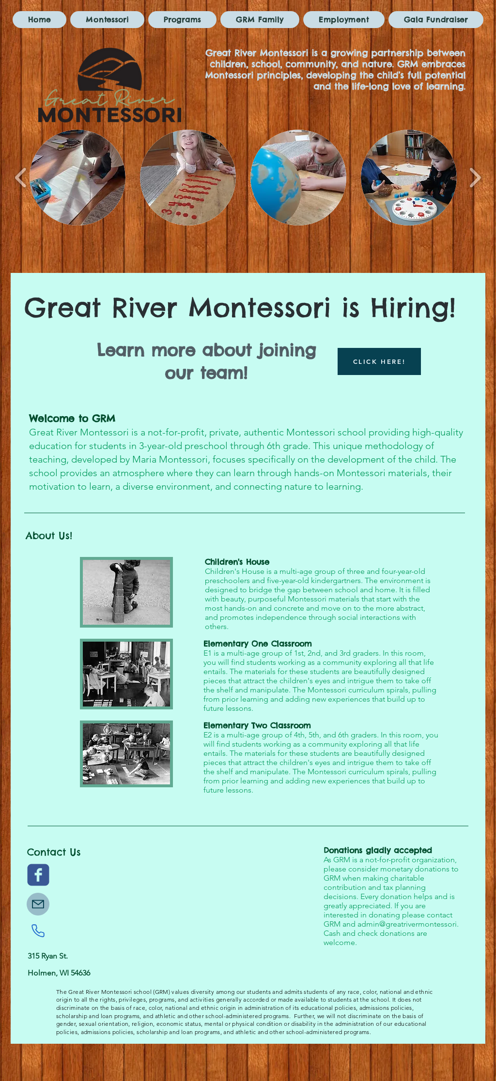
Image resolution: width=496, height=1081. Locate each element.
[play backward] (21, 178)
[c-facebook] (38, 875)
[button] (77, 177)
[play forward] (475, 178)
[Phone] (38, 931)
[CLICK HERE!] (379, 361)
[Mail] (38, 904)
